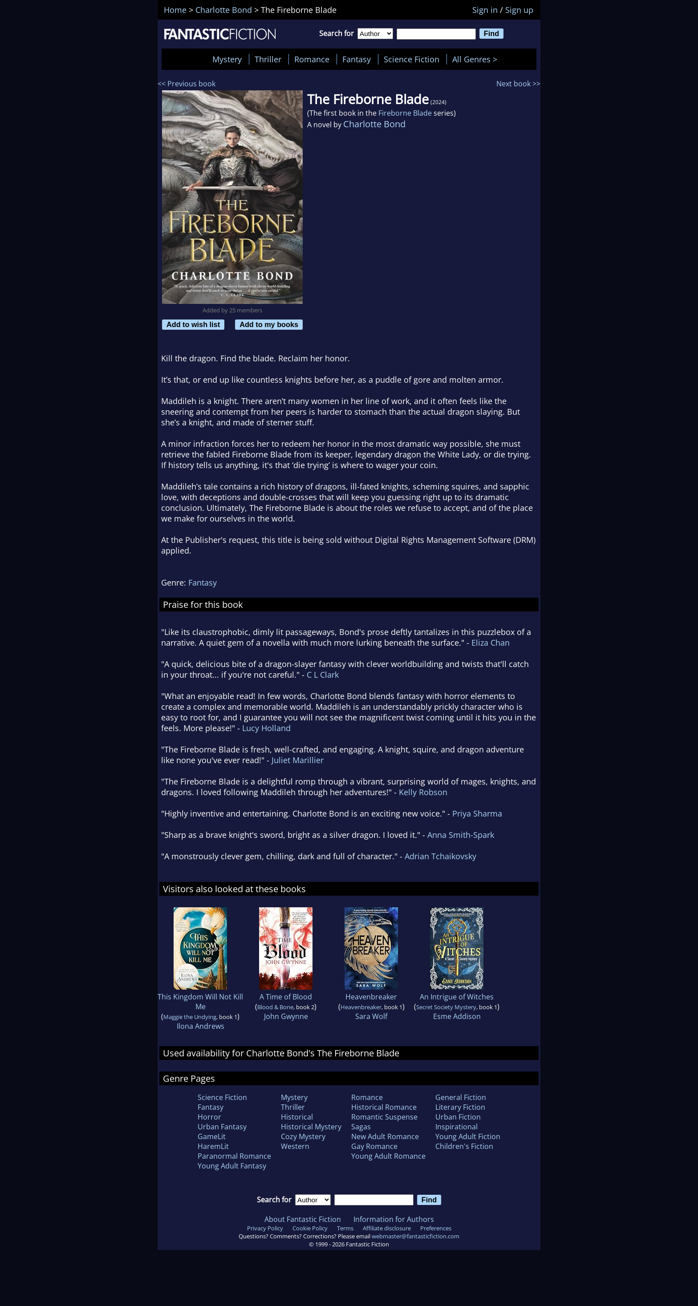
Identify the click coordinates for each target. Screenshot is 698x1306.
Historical (297, 1117)
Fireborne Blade (405, 113)
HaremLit (213, 1146)
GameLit (212, 1136)
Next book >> (518, 84)
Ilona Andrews (200, 1026)
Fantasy (356, 59)
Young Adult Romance (388, 1156)
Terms (345, 1228)
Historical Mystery (311, 1127)
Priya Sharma (477, 813)
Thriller (268, 59)
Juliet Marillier (298, 760)
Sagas (361, 1127)
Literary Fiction (460, 1107)
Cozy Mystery (303, 1136)
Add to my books (268, 324)
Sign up (519, 9)
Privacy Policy (265, 1228)
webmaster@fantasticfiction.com (415, 1236)
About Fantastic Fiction (302, 1219)
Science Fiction (411, 59)
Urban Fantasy (222, 1127)
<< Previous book (186, 84)
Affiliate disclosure (387, 1228)
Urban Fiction (458, 1117)
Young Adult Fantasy (232, 1166)
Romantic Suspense (384, 1117)
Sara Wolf (371, 1016)
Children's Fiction (464, 1146)
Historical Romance (384, 1107)
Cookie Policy (310, 1228)
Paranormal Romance (234, 1156)
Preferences (435, 1228)
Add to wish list (193, 324)
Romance (311, 59)
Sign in (485, 9)
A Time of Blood (286, 997)
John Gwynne (286, 1016)
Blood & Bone (275, 1007)
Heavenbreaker (371, 997)
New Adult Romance (385, 1136)
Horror (209, 1117)
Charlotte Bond (374, 124)
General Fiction (460, 1097)
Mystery (227, 59)
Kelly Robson (423, 792)
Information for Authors (393, 1219)
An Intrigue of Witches (457, 997)
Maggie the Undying (189, 1017)
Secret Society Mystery (446, 1007)
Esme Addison (457, 1016)
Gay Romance (374, 1146)
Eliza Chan (490, 642)
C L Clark (323, 674)
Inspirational (456, 1127)
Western (295, 1146)
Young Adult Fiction (467, 1136)
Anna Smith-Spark (460, 834)
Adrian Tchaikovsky (440, 856)
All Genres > (477, 59)
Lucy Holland (266, 728)
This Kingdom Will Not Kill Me (200, 1001)
